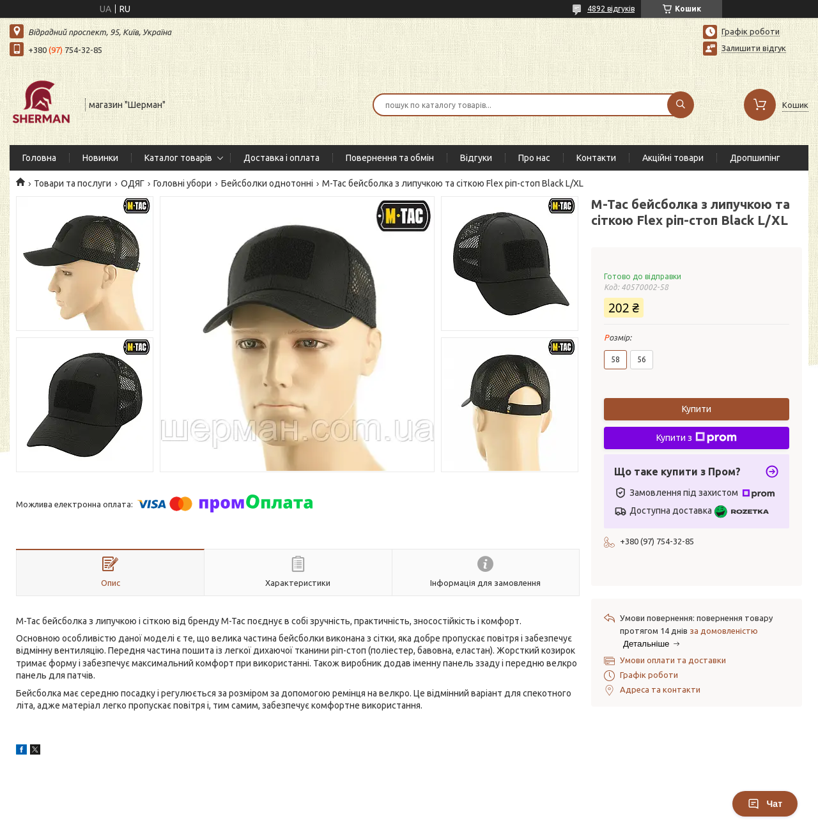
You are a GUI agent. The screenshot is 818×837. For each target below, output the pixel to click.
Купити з (696, 437)
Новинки (100, 157)
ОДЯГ (132, 183)
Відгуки (476, 157)
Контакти (596, 157)
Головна (39, 157)
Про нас (534, 157)
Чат (765, 804)
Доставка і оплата (281, 157)
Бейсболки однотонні (267, 183)
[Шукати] (680, 104)
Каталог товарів (178, 157)
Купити (696, 409)
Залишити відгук (754, 47)
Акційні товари (673, 157)
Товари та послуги (72, 183)
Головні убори (182, 183)
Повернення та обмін (390, 157)
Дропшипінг (755, 157)
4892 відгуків (611, 8)
